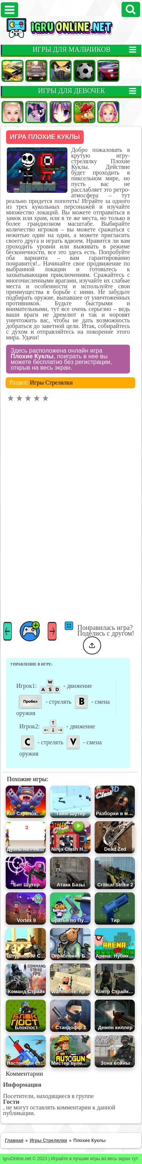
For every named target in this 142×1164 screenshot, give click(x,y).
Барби (108, 112)
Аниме (61, 112)
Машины (12, 71)
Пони (36, 112)
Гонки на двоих (108, 71)
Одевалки (12, 112)
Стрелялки (61, 71)
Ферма (84, 112)
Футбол (84, 71)
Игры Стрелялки (51, 382)
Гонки (36, 71)
